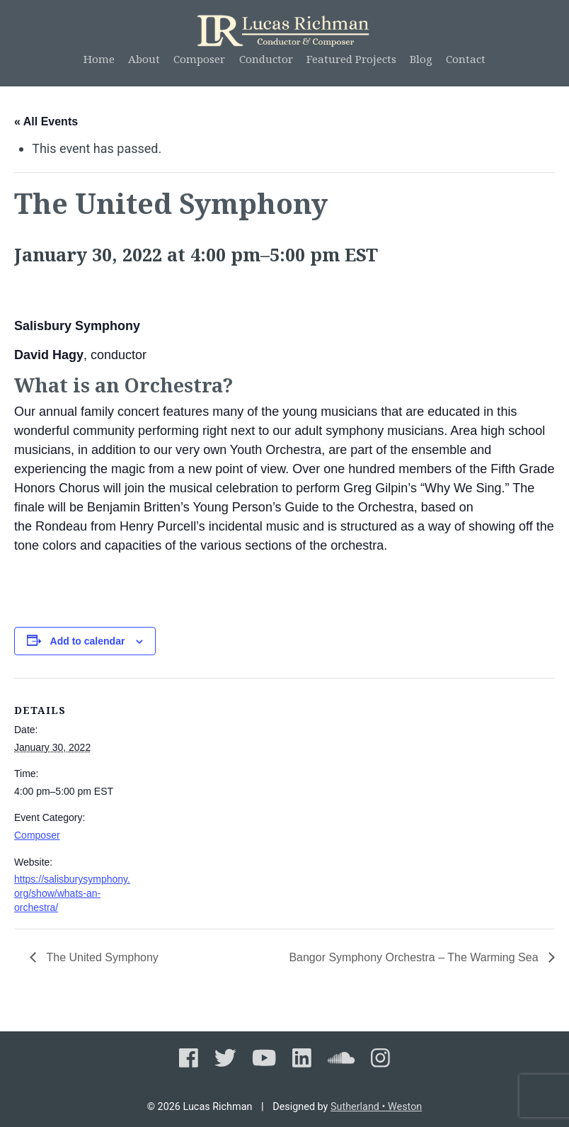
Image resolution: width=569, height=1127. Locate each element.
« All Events (46, 121)
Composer (199, 59)
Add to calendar (87, 641)
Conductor (266, 59)
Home (99, 59)
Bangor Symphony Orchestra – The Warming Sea (415, 957)
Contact (465, 59)
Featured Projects (351, 59)
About (144, 59)
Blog (421, 59)
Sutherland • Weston (376, 1107)
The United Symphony (100, 957)
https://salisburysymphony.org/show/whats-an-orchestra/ (72, 892)
